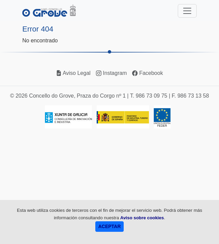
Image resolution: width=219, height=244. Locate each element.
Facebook (147, 73)
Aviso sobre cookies (142, 217)
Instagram (111, 73)
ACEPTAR (109, 226)
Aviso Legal (73, 73)
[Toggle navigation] (187, 11)
